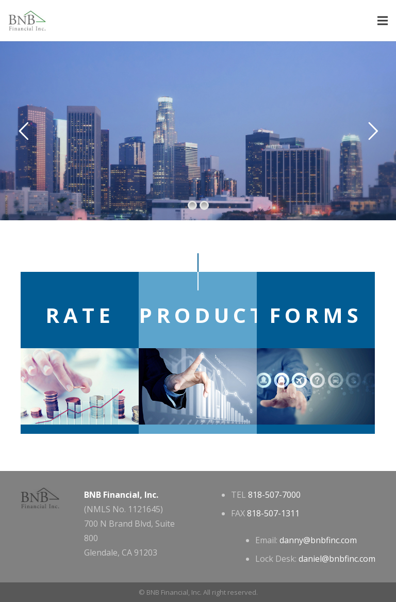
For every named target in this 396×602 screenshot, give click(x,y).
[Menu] (382, 21)
